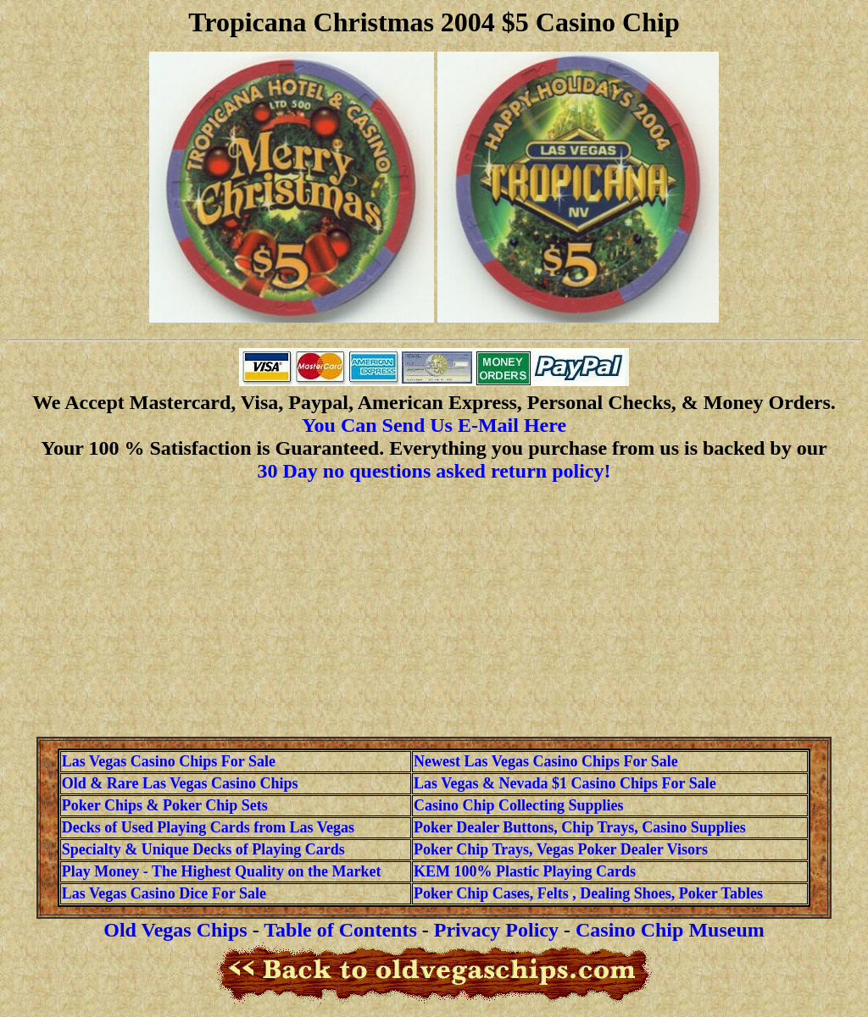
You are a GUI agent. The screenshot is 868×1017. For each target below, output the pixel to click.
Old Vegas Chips (175, 930)
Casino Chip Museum (670, 930)
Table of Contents (340, 930)
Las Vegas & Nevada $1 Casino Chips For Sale (565, 783)
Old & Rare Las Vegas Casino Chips (180, 783)
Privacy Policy (496, 930)
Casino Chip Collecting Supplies (519, 805)
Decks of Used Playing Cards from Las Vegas (208, 827)
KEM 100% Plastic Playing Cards (525, 871)
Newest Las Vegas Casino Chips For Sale (546, 761)
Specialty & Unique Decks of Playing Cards (203, 849)
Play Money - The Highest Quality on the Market (221, 871)
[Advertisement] (434, 609)
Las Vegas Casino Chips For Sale (168, 761)
